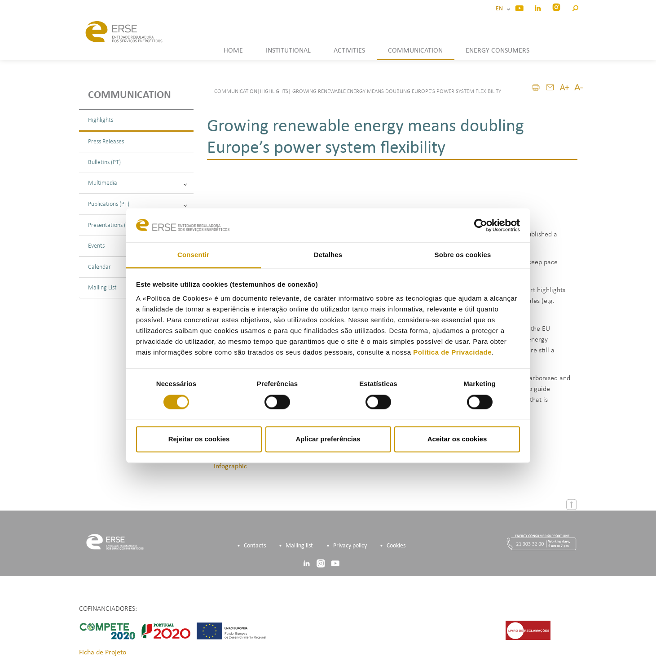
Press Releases (106, 141)
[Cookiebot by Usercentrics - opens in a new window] (480, 225)
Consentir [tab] (193, 255)
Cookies (396, 545)
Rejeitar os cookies (199, 439)
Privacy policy (350, 545)
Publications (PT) (137, 204)
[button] (575, 7)
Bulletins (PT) (104, 162)
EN (501, 8)
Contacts (255, 545)
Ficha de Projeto (102, 652)
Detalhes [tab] (328, 255)
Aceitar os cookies (457, 439)
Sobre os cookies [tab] (463, 255)
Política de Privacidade (452, 352)
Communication (129, 95)
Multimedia (137, 183)
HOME (233, 50)
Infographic (230, 466)
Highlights (100, 120)
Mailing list (299, 545)
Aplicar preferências (327, 439)
